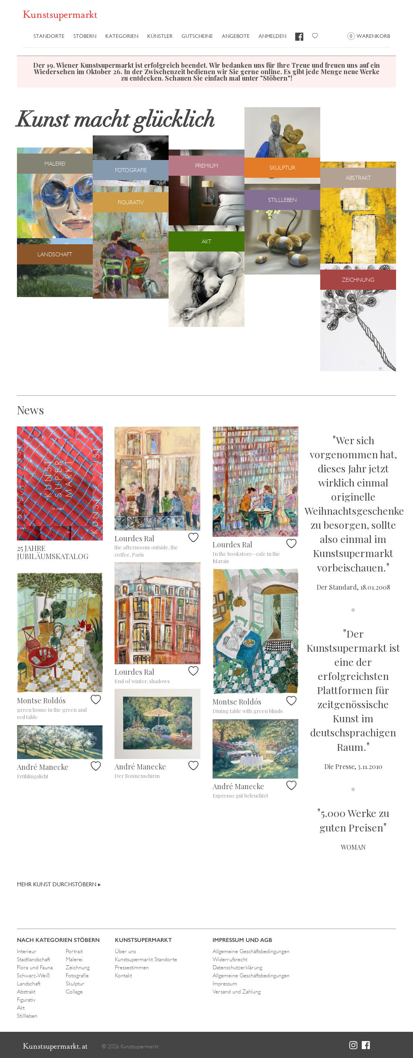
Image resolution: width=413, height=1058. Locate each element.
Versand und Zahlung (237, 991)
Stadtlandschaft (33, 959)
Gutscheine (197, 36)
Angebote (236, 36)
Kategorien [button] (121, 36)
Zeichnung (78, 967)
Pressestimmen (132, 967)
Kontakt (123, 975)
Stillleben (27, 1015)
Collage (74, 991)
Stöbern (84, 36)
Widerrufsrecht (230, 959)
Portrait (74, 951)
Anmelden (272, 36)
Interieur (26, 951)
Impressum (225, 983)
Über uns (125, 951)
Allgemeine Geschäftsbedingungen (251, 951)
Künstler (160, 36)
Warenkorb (368, 36)
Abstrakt (26, 991)
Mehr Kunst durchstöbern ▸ (59, 884)
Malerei (74, 959)
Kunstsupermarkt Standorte (146, 959)
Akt (21, 1007)
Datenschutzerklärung (237, 967)
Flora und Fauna (35, 967)
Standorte (49, 36)
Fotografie (77, 975)
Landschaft (28, 983)
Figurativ (26, 999)
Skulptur (75, 983)
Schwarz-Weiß (33, 975)
